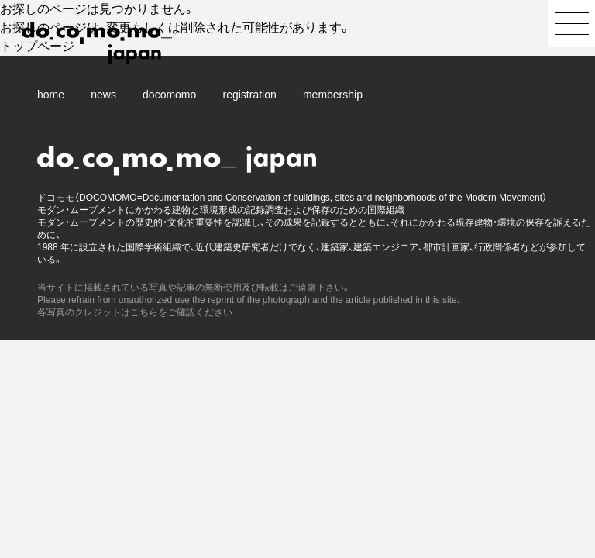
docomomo (169, 94)
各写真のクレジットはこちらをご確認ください (134, 312)
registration (250, 94)
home (50, 94)
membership (333, 94)
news (103, 94)
